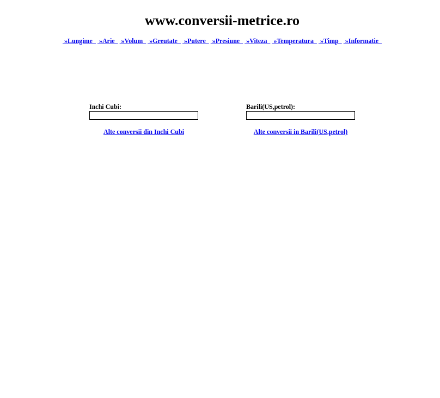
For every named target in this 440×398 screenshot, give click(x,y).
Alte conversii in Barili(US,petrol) (300, 132)
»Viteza (257, 41)
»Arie (107, 41)
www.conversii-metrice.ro (222, 20)
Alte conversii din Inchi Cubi (143, 132)
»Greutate (164, 41)
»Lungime (79, 41)
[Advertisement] (222, 293)
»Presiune (227, 41)
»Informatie (363, 41)
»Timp (330, 41)
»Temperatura (294, 41)
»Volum (133, 41)
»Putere (195, 41)
